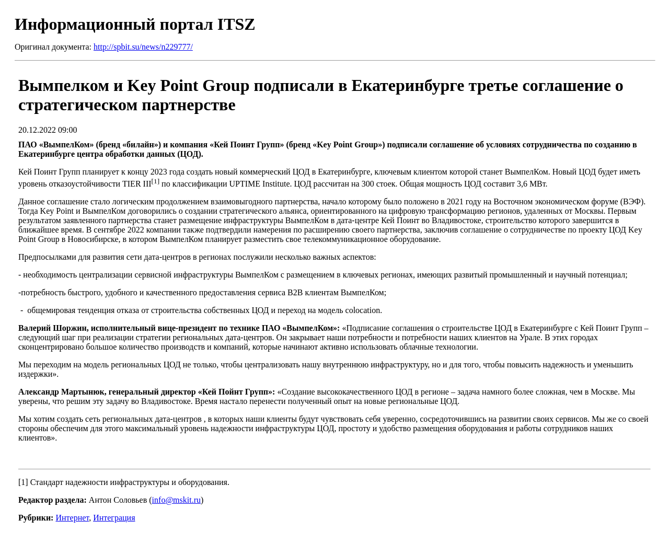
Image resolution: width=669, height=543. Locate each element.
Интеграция (114, 517)
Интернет (72, 517)
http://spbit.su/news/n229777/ (143, 46)
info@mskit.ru (176, 499)
